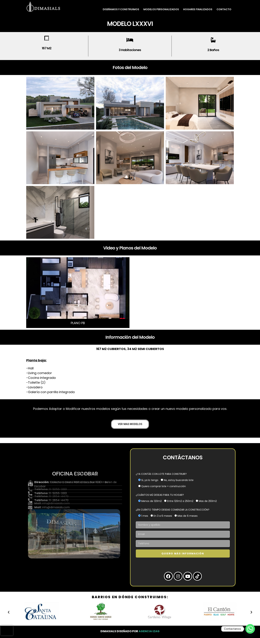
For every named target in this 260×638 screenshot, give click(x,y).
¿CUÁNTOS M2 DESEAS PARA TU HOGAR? (160, 495)
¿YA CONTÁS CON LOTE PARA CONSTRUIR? (161, 474)
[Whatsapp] (250, 629)
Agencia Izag (149, 631)
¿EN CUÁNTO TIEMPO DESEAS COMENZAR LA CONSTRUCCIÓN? (172, 509)
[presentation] (7, 630)
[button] (8, 612)
